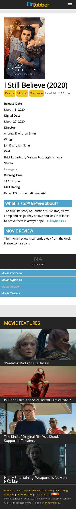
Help (32, 494)
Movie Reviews (32, 490)
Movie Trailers (10, 293)
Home (7, 490)
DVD (57, 490)
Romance (36, 93)
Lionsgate (10, 169)
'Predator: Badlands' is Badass (27, 363)
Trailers (48, 490)
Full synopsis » (56, 221)
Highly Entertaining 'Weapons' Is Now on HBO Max (35, 480)
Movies (18, 490)
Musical (22, 93)
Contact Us (43, 494)
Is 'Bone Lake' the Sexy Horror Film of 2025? (37, 400)
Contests (9, 494)
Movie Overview (11, 273)
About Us (22, 494)
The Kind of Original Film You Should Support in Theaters (32, 439)
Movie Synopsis (11, 280)
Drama (9, 93)
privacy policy (52, 502)
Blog (65, 490)
